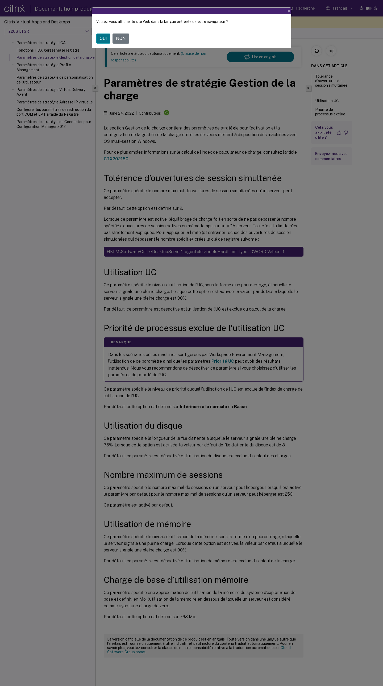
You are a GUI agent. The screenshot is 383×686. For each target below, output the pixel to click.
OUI (103, 38)
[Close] (289, 10)
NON (121, 38)
